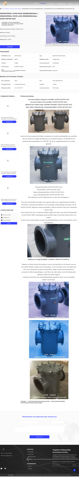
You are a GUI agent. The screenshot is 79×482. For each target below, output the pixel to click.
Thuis (35, 3)
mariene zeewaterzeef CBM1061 (58, 401)
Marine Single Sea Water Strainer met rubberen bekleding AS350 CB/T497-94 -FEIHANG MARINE (9, 201)
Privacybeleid (11, 475)
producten (7, 8)
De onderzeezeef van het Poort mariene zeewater (31, 402)
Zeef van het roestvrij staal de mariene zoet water (39, 401)
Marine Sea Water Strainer (15, 8)
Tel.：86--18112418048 (6, 453)
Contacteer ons (61, 3)
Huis (2, 8)
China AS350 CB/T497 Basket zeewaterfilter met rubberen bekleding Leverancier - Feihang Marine (8, 119)
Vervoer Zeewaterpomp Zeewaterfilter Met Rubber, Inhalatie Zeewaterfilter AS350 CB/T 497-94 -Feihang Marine (8, 173)
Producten (43, 3)
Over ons (51, 3)
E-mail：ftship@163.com (6, 455)
